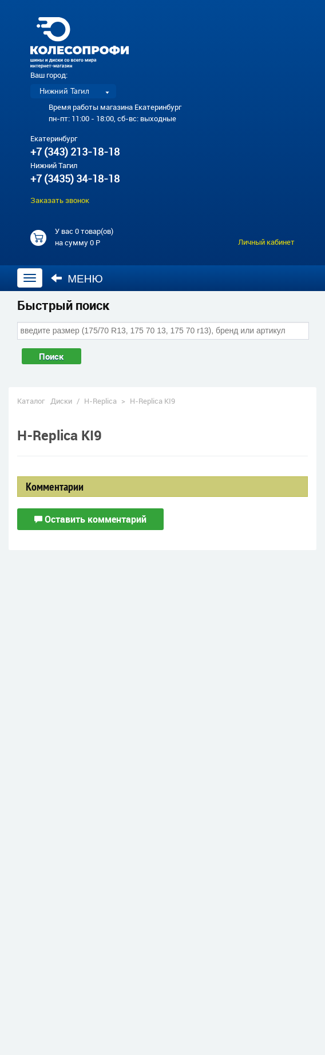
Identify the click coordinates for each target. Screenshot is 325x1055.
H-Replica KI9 (152, 401)
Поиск (51, 356)
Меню (77, 278)
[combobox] (163, 331)
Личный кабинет (266, 242)
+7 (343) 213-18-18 (75, 151)
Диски (61, 401)
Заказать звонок (59, 200)
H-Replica (100, 401)
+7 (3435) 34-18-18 (75, 178)
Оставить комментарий (90, 519)
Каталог (31, 401)
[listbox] (73, 91)
